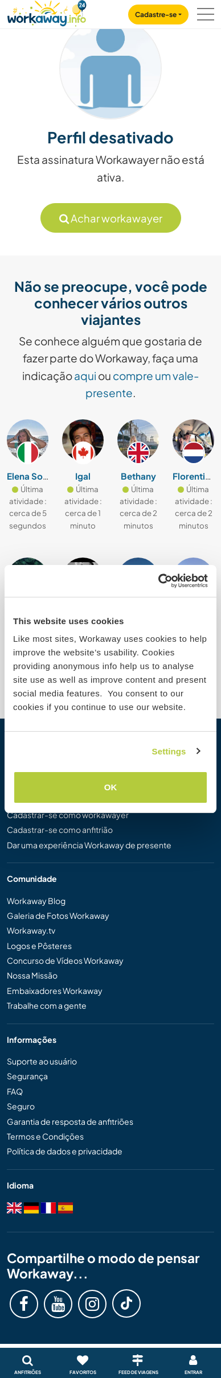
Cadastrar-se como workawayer (68, 815)
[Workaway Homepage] (47, 11)
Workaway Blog (36, 901)
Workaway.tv (31, 930)
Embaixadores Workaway (55, 990)
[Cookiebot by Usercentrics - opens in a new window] (158, 581)
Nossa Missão (32, 975)
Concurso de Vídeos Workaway (65, 960)
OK (110, 787)
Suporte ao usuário (42, 1061)
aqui (85, 375)
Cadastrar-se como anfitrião (60, 829)
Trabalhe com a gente (47, 1005)
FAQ (15, 1091)
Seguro (21, 1106)
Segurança (27, 1076)
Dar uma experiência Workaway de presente (89, 845)
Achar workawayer (110, 218)
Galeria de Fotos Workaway (58, 915)
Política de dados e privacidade (64, 1151)
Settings (169, 751)
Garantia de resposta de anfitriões (70, 1121)
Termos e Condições (45, 1136)
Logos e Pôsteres (39, 945)
